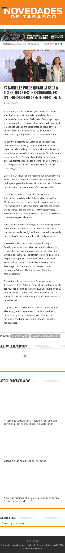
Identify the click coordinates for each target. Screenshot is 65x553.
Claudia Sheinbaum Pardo (46, 336)
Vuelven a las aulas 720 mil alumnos (25, 460)
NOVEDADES (12, 103)
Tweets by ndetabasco (13, 523)
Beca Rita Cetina (20, 336)
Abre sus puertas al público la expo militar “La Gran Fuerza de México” (31, 499)
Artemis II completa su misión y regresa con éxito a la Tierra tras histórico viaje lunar (30, 422)
